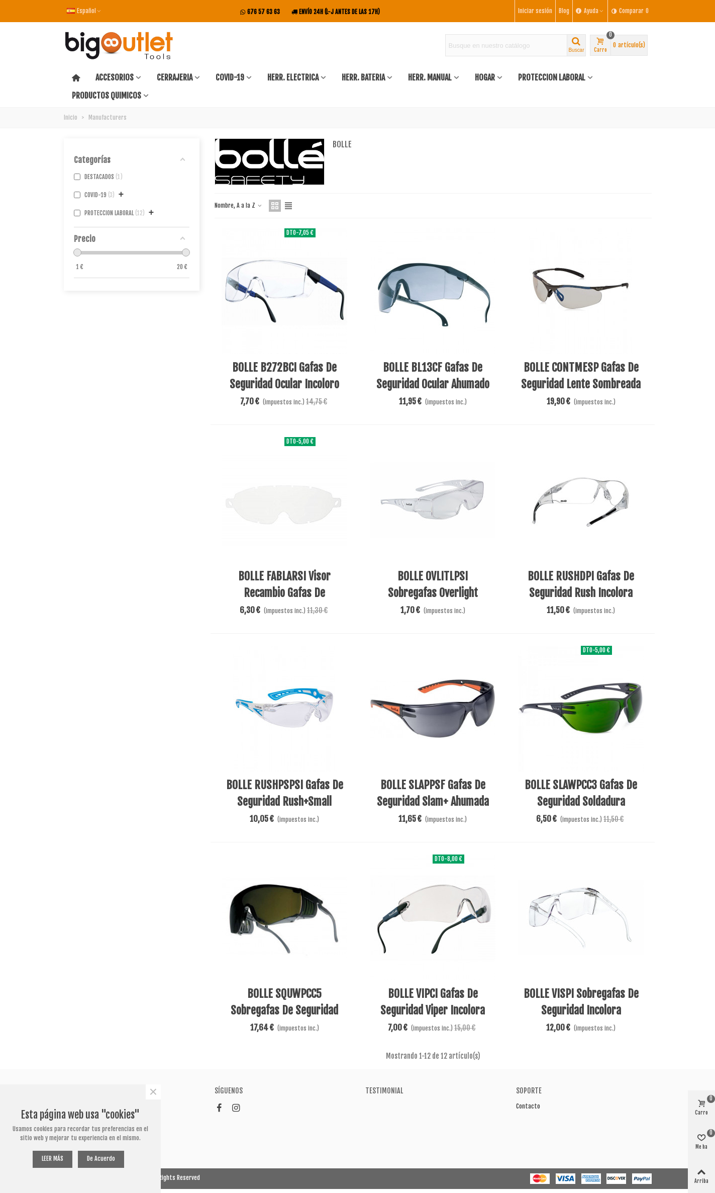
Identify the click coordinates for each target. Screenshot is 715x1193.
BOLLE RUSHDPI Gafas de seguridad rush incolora (581, 584)
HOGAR (485, 77)
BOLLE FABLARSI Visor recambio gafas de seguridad (284, 592)
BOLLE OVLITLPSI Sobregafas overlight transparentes (433, 592)
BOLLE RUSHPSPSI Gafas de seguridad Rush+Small (284, 793)
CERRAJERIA (174, 77)
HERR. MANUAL (430, 77)
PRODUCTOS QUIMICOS (106, 96)
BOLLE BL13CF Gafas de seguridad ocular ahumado (432, 376)
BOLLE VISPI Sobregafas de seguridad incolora (581, 1002)
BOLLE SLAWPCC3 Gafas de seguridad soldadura (581, 793)
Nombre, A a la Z (239, 205)
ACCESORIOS (114, 77)
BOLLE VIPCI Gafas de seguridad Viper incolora (432, 1002)
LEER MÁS (52, 1158)
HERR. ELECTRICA (293, 77)
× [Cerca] (153, 1091)
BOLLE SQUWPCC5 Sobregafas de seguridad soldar (284, 1010)
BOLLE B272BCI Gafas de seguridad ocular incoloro (284, 376)
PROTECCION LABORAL (551, 77)
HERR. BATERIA (363, 77)
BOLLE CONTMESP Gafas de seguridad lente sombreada (581, 376)
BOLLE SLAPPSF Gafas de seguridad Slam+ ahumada (433, 793)
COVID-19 (230, 77)
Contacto (528, 1106)
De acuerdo (101, 1158)
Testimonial (384, 1090)
